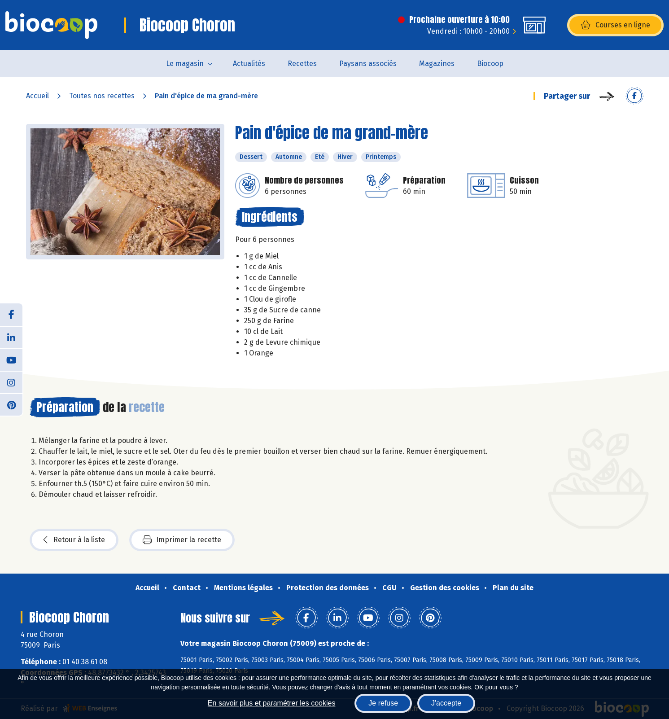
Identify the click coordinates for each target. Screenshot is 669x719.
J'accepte (446, 703)
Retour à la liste (74, 539)
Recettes (302, 63)
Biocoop (490, 63)
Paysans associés (368, 63)
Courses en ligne (615, 25)
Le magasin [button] (185, 63)
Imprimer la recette (182, 539)
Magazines (437, 63)
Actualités (249, 63)
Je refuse (383, 703)
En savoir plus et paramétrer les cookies (272, 703)
